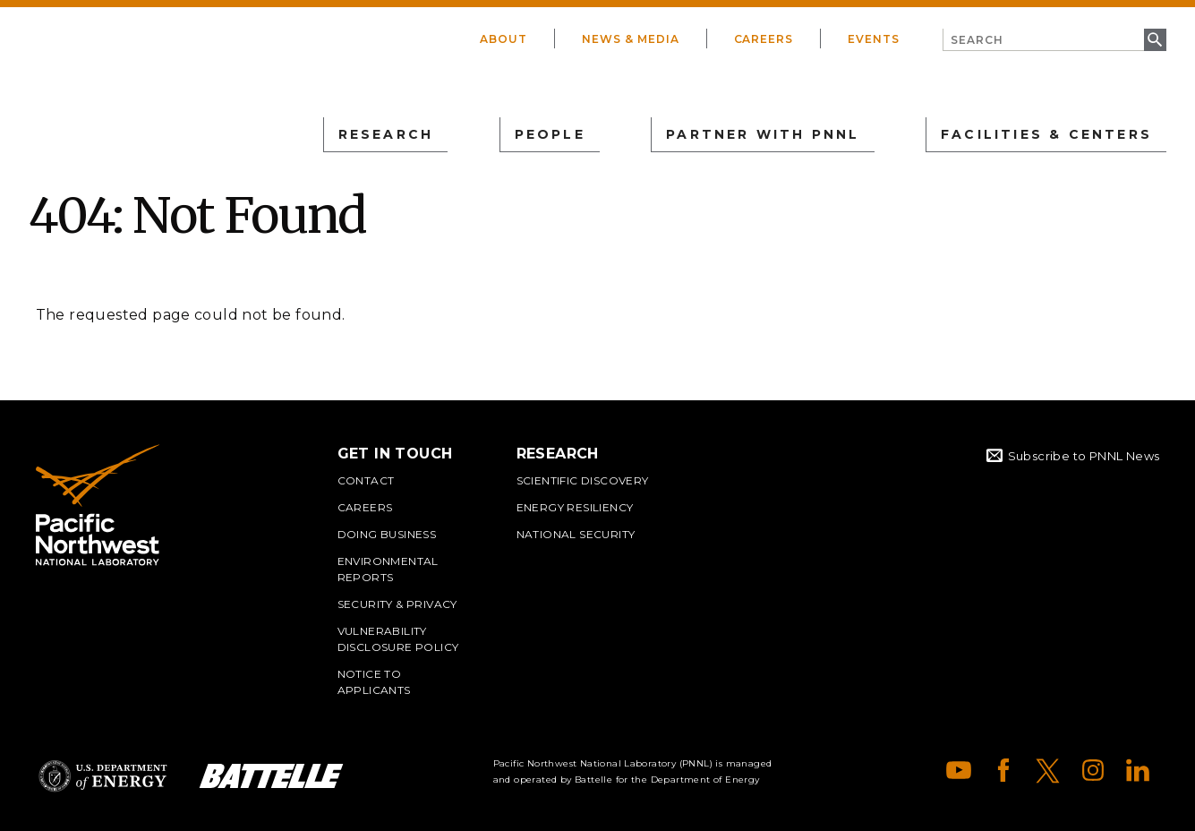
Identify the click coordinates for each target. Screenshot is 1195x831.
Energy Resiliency (575, 507)
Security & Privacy (397, 604)
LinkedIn (1138, 770)
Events (874, 39)
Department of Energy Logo (103, 776)
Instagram (1093, 770)
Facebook (1003, 770)
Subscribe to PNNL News (1084, 456)
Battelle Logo (271, 776)
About (503, 39)
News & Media (630, 39)
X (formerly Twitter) (1048, 770)
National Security (576, 534)
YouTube (959, 770)
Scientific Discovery (582, 480)
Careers (764, 39)
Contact (366, 480)
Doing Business (387, 534)
